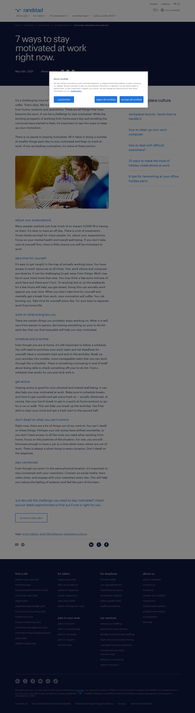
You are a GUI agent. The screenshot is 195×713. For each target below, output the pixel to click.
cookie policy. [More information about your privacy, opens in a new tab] (76, 91)
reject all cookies (105, 99)
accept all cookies (131, 99)
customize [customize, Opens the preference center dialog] (64, 99)
